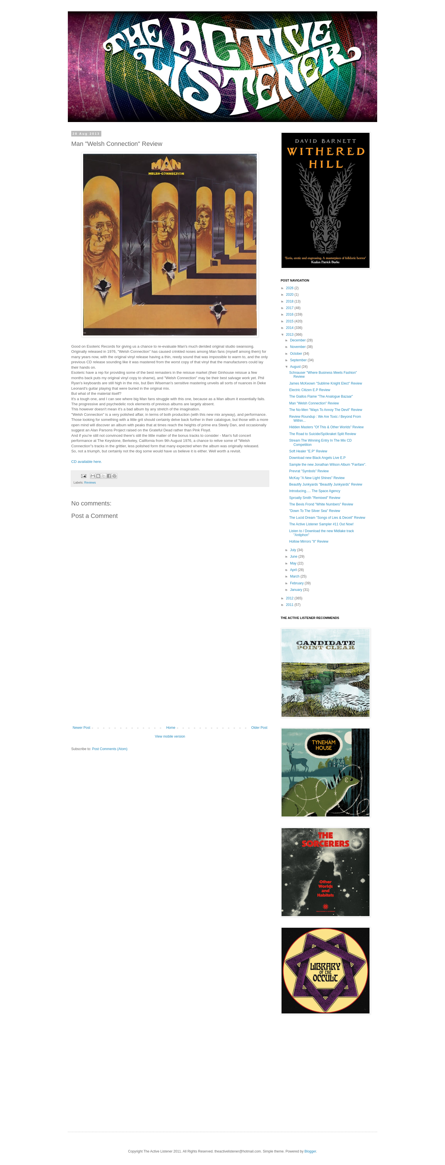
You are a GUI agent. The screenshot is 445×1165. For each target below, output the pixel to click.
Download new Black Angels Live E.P (317, 458)
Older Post (259, 728)
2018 (290, 301)
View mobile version (170, 736)
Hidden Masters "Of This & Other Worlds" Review (326, 427)
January (296, 590)
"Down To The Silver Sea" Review (314, 511)
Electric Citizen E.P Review (309, 390)
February (297, 583)
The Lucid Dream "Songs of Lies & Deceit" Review (327, 518)
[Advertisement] (170, 683)
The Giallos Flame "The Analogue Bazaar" (321, 396)
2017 (290, 308)
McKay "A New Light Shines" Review (317, 478)
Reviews (90, 482)
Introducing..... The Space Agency (314, 491)
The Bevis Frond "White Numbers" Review (321, 504)
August (296, 367)
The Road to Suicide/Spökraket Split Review (322, 434)
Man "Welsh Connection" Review (314, 403)
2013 (290, 335)
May (293, 563)
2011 (290, 605)
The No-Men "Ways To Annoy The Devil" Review (325, 410)
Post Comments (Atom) (109, 749)
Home (170, 728)
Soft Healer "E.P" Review (308, 451)
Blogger (310, 1151)
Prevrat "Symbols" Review (309, 471)
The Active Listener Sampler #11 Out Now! (321, 524)
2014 (290, 328)
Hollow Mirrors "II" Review (308, 541)
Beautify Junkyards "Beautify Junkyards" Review (325, 484)
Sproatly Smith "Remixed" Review (314, 498)
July (293, 550)
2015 (290, 321)
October (296, 354)
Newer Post (81, 728)
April (294, 570)
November (298, 347)
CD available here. (86, 461)
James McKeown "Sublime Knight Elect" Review (325, 383)
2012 (290, 598)
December (298, 340)
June (294, 557)
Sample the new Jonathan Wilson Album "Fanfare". (327, 465)
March (295, 576)
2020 (290, 295)
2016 (290, 314)
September (299, 360)
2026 (290, 288)
